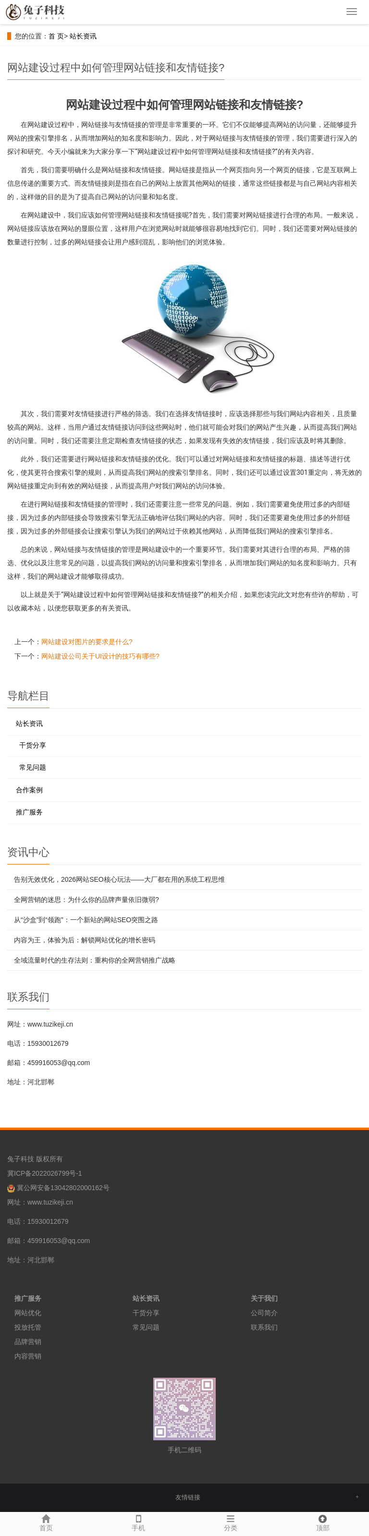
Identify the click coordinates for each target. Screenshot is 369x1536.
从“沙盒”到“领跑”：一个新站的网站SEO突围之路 (86, 920)
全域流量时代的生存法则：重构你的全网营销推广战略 (94, 960)
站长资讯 (83, 36)
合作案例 (29, 790)
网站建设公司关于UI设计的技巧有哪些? (100, 656)
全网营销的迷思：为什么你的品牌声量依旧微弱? (86, 899)
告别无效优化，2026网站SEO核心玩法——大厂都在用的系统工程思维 (119, 879)
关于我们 (264, 1298)
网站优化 (27, 1313)
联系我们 (264, 1327)
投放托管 (27, 1327)
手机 (138, 1522)
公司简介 (264, 1313)
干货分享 (32, 745)
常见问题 (32, 767)
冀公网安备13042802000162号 (63, 1188)
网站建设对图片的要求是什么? (87, 642)
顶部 (323, 1522)
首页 (46, 1522)
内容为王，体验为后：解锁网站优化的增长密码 (84, 940)
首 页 (56, 36)
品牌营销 (27, 1342)
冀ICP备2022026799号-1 (44, 1173)
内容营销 (27, 1356)
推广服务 (29, 812)
